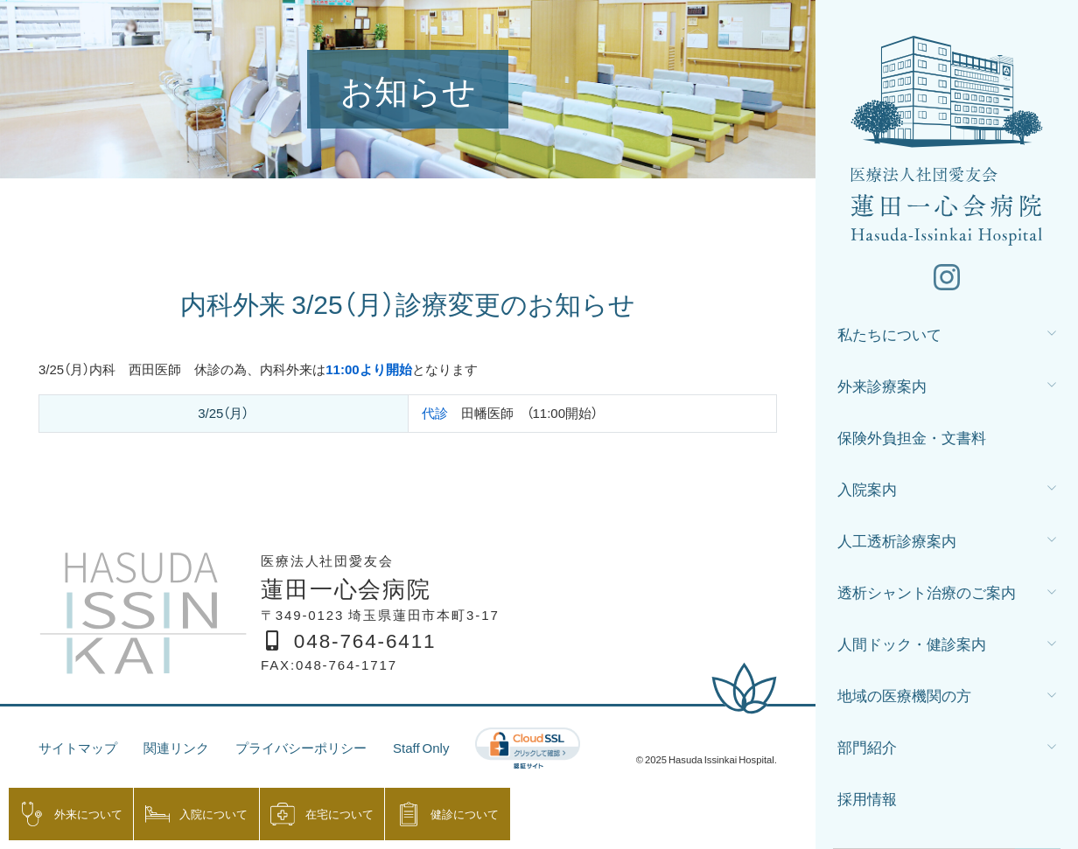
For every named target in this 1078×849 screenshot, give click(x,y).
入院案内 (867, 488)
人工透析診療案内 (896, 540)
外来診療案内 (882, 385)
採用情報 (867, 798)
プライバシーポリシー (301, 747)
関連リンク (176, 747)
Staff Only (421, 747)
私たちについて (889, 333)
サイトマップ (77, 747)
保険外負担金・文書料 (911, 437)
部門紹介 (867, 746)
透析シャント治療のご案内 (926, 591)
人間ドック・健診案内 (911, 643)
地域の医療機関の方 (904, 695)
